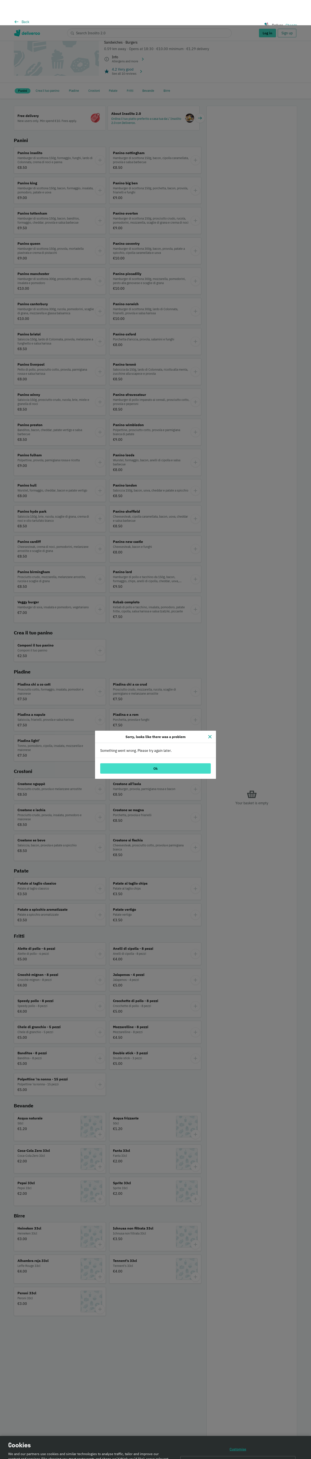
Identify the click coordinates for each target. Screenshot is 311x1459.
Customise (238, 1425)
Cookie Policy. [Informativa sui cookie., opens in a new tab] (55, 1455)
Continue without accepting (238, 1437)
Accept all (238, 1448)
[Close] (210, 711)
